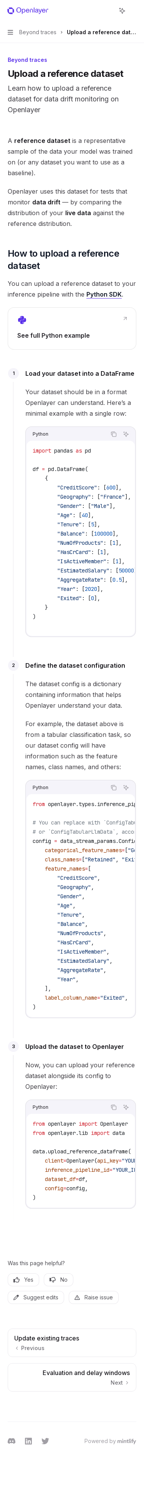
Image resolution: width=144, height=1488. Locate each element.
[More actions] (134, 10)
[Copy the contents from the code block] (114, 434)
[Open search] (108, 11)
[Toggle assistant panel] (122, 10)
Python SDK (104, 294)
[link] (72, 328)
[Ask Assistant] (126, 434)
